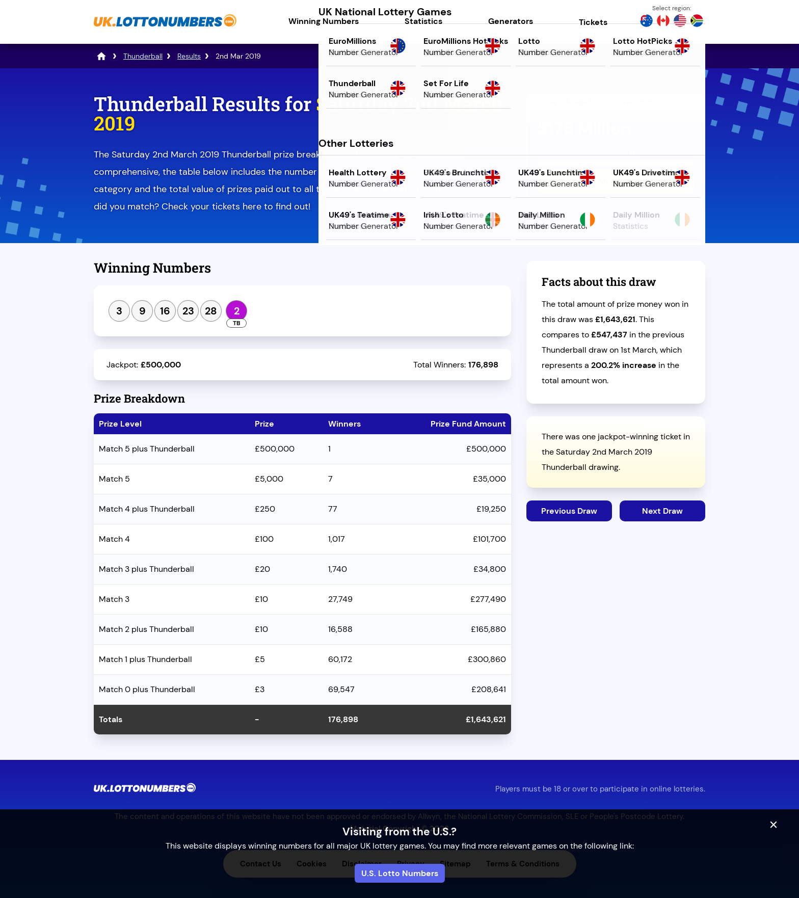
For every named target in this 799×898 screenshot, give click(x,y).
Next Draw (662, 511)
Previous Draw (569, 511)
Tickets (593, 22)
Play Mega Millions (616, 181)
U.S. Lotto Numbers (399, 873)
